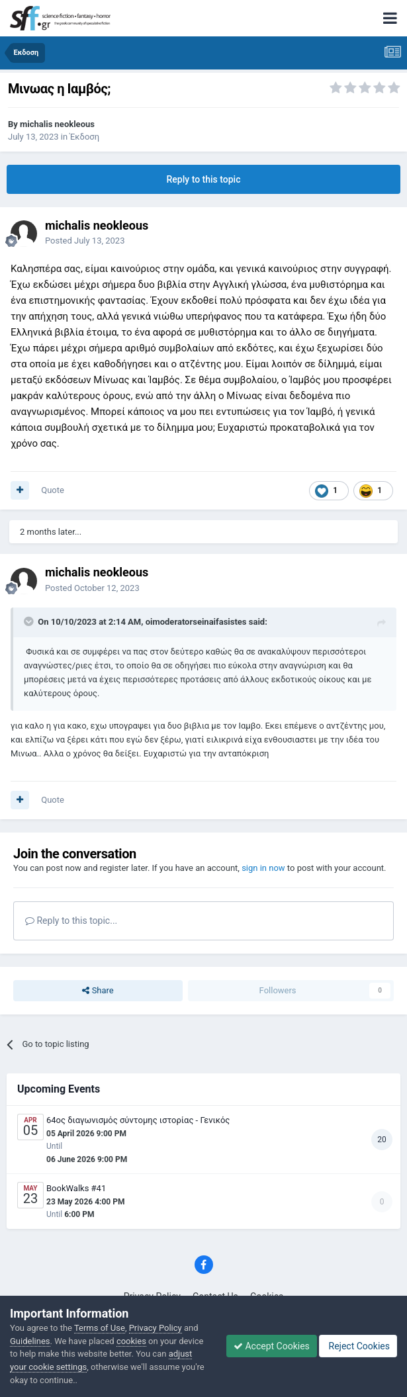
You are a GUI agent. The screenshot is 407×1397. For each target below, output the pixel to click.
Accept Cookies (272, 1346)
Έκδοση (84, 137)
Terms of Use (99, 1328)
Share (97, 991)
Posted (84, 241)
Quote (52, 490)
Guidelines (30, 1341)
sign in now (263, 868)
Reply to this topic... (71, 920)
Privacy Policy (155, 1328)
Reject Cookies (358, 1346)
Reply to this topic (204, 179)
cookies (131, 1341)
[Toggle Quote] (30, 621)
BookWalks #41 (76, 1188)
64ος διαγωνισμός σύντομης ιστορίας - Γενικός (138, 1120)
